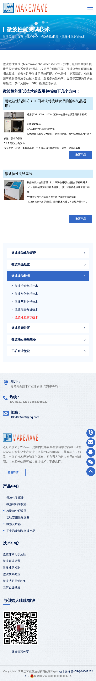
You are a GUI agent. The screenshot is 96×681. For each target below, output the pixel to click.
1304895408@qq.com (25, 417)
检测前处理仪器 (16, 510)
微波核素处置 (20, 328)
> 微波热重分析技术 (25, 309)
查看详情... (14, 472)
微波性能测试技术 (73, 36)
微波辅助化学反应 (23, 252)
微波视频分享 (20, 651)
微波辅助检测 (50, 36)
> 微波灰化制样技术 (25, 293)
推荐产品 (80, 154)
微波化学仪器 (15, 497)
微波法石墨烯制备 (23, 339)
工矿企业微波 (20, 351)
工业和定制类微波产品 (20, 530)
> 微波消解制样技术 (25, 285)
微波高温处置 (20, 264)
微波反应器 (13, 524)
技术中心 (32, 36)
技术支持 (64, 671)
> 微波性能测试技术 (25, 317)
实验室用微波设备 (17, 517)
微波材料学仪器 (16, 504)
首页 (20, 36)
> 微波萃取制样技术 (25, 301)
